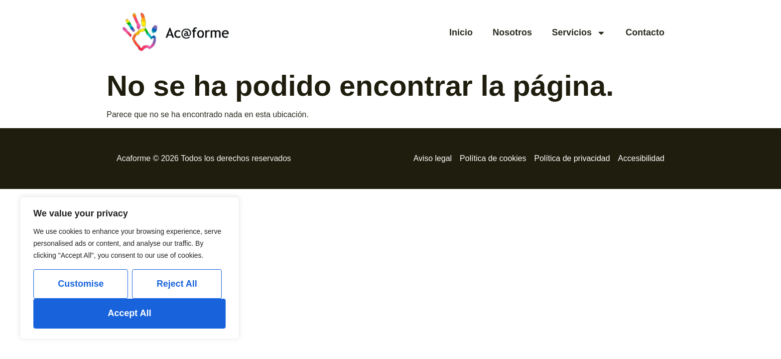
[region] (129, 268)
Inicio (461, 32)
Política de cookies (493, 158)
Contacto (645, 32)
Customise (81, 284)
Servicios (579, 32)
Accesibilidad (641, 158)
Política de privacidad (572, 158)
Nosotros (512, 32)
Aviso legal (432, 158)
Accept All (129, 313)
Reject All (176, 284)
